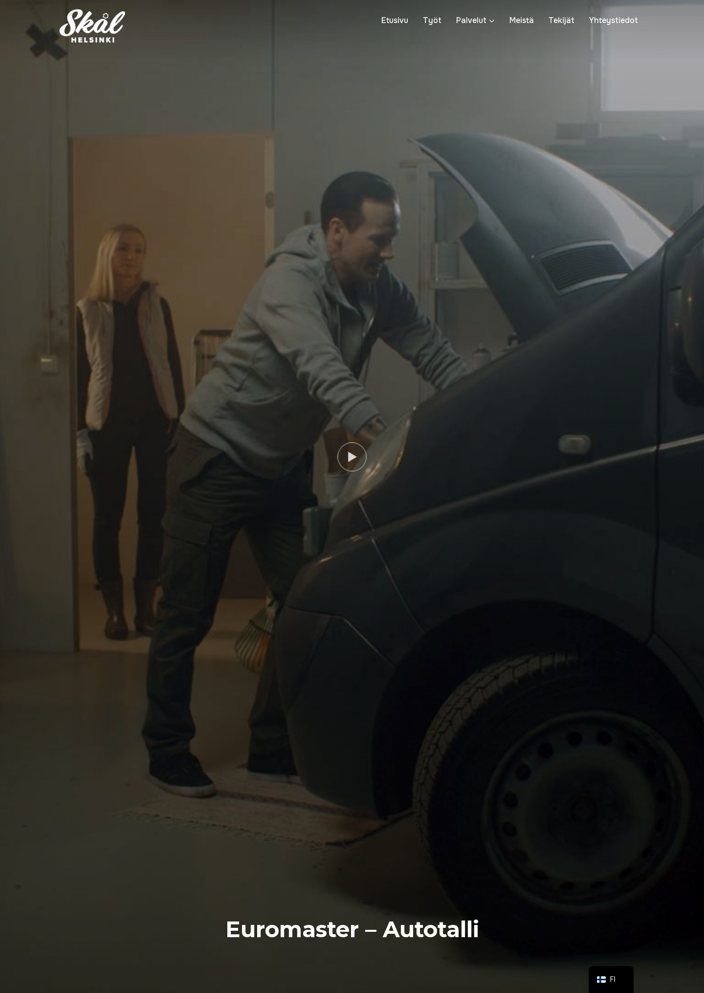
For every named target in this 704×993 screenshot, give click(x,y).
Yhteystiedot (613, 20)
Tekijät (561, 20)
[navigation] (611, 979)
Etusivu (394, 20)
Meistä (521, 20)
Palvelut (471, 20)
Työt (432, 20)
